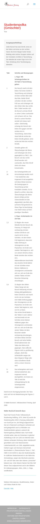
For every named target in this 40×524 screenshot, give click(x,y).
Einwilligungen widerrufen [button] (19, 521)
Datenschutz (24, 508)
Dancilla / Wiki (8, 488)
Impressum (12, 508)
